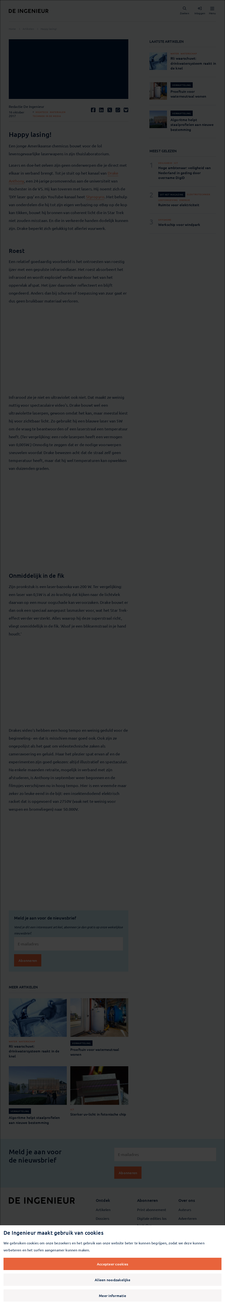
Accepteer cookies (112, 1263)
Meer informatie (112, 1295)
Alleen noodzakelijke (112, 1279)
